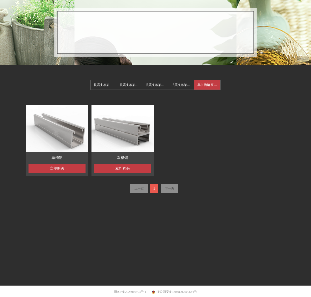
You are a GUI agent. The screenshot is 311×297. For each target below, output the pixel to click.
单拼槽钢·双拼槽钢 (208, 85)
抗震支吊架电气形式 (157, 85)
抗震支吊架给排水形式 (131, 85)
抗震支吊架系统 (105, 85)
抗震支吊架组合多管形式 (183, 85)
